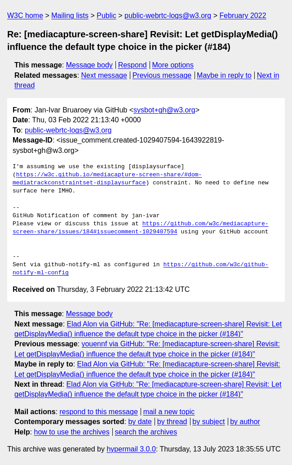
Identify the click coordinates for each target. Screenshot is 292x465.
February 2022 (243, 15)
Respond (132, 65)
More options (173, 65)
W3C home (25, 15)
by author (245, 421)
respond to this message (98, 412)
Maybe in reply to (224, 75)
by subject (208, 421)
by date (139, 421)
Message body (89, 65)
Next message (104, 75)
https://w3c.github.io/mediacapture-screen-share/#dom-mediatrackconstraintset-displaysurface (107, 179)
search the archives (146, 432)
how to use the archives (72, 432)
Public (106, 15)
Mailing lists (69, 15)
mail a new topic (169, 412)
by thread (172, 421)
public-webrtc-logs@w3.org (167, 15)
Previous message (162, 75)
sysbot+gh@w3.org (164, 110)
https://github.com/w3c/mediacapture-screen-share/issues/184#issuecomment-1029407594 (140, 228)
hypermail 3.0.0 (130, 449)
